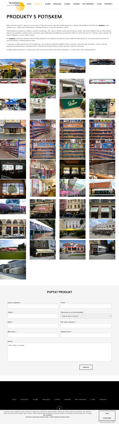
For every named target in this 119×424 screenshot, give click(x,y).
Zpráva (10, 341)
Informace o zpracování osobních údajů (37, 417)
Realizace (57, 4)
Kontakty (108, 4)
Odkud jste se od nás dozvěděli (72, 312)
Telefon (11, 312)
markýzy (102, 25)
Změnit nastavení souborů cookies (60, 417)
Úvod (29, 4)
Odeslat (86, 367)
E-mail (63, 302)
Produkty (38, 4)
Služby (48, 4)
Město (10, 322)
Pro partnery (88, 4)
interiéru (12, 38)
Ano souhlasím (107, 415)
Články (67, 4)
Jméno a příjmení (14, 302)
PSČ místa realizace (68, 322)
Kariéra (76, 4)
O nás (99, 4)
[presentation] (22, 368)
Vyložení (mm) (66, 331)
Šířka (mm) (12, 331)
